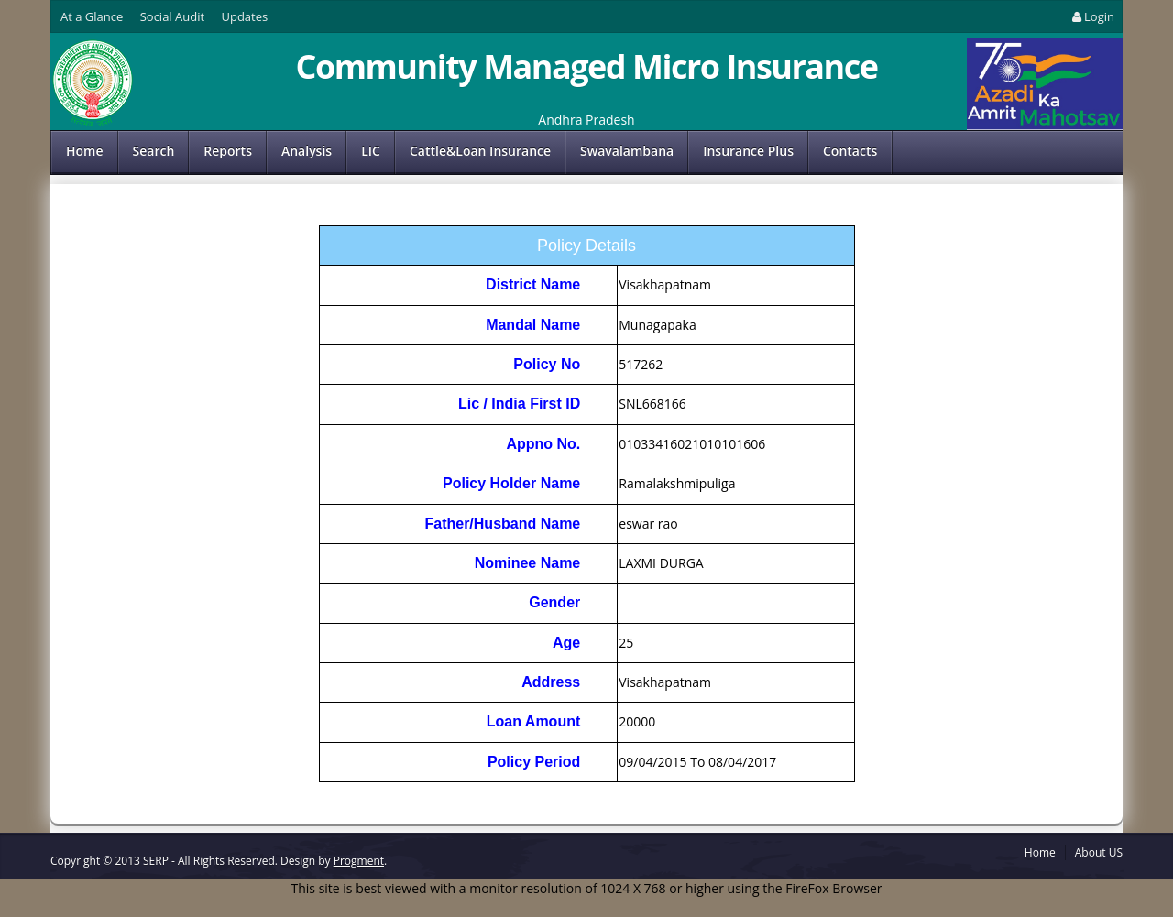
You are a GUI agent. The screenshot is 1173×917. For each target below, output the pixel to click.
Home (85, 150)
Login (1091, 16)
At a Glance (91, 16)
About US (1099, 852)
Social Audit (172, 16)
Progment (359, 860)
